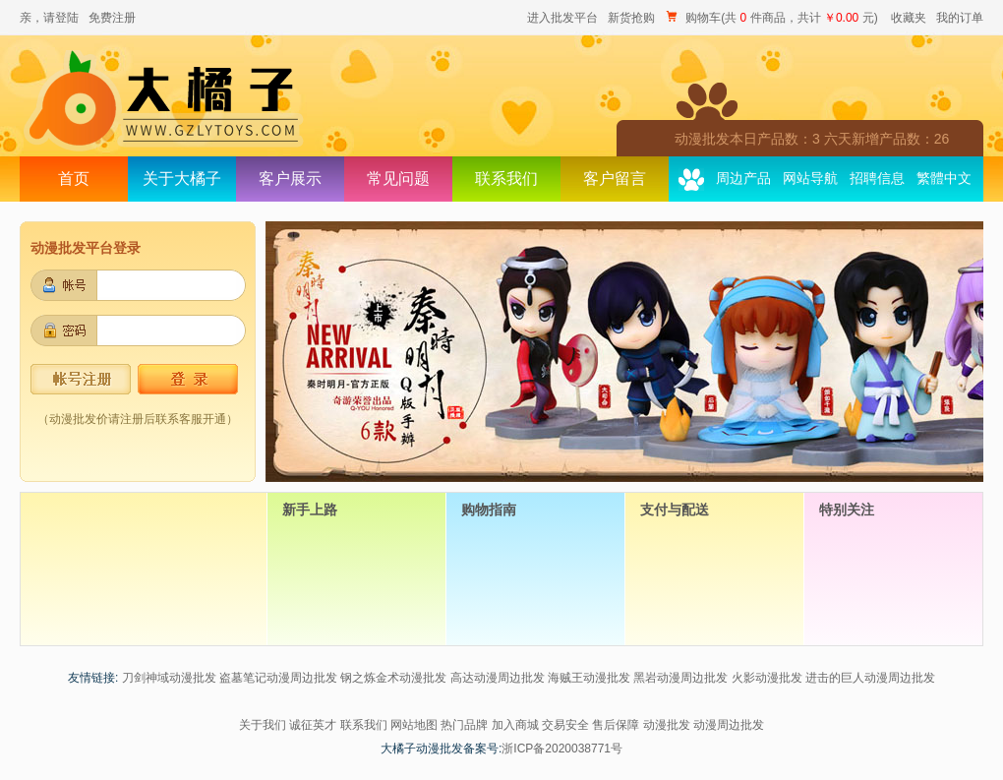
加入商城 (515, 725)
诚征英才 (312, 725)
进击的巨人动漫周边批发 (870, 678)
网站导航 (810, 178)
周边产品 (743, 178)
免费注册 (112, 18)
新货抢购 (631, 18)
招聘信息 (877, 178)
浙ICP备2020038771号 (562, 748)
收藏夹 (908, 18)
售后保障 (615, 725)
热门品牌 (464, 725)
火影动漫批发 (767, 678)
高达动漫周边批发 (497, 678)
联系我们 (506, 178)
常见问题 (398, 178)
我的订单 (959, 18)
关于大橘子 (182, 178)
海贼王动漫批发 (589, 678)
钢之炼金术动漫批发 (393, 678)
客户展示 (290, 178)
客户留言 (614, 178)
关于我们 (262, 725)
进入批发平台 (562, 18)
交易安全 (565, 725)
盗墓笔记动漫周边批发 (278, 678)
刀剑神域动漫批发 (169, 678)
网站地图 (414, 725)
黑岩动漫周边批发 (680, 678)
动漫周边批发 (728, 725)
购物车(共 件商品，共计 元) (773, 18)
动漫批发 (666, 725)
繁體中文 (944, 178)
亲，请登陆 (49, 18)
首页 (73, 178)
